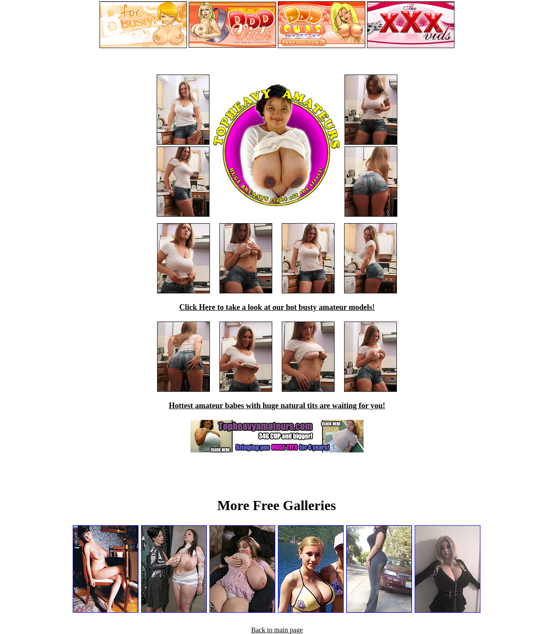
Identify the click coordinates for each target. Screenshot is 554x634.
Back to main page (277, 630)
